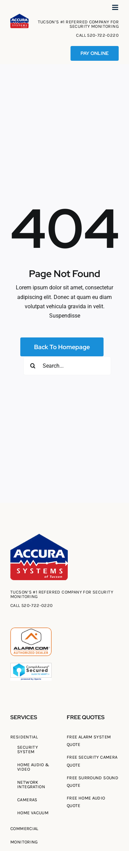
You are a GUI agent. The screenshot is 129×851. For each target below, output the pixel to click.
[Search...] (67, 365)
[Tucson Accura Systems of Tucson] (19, 16)
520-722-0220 (103, 35)
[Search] (32, 365)
